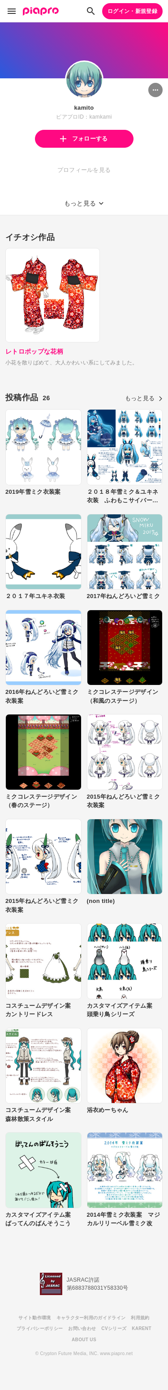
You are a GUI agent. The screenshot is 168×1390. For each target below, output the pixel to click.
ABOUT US (84, 1339)
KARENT (141, 1328)
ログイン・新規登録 (132, 11)
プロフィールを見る (84, 170)
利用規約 (140, 1317)
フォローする (84, 138)
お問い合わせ (82, 1328)
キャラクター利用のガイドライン (91, 1317)
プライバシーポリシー (40, 1328)
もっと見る (144, 398)
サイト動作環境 (34, 1317)
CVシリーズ (113, 1328)
